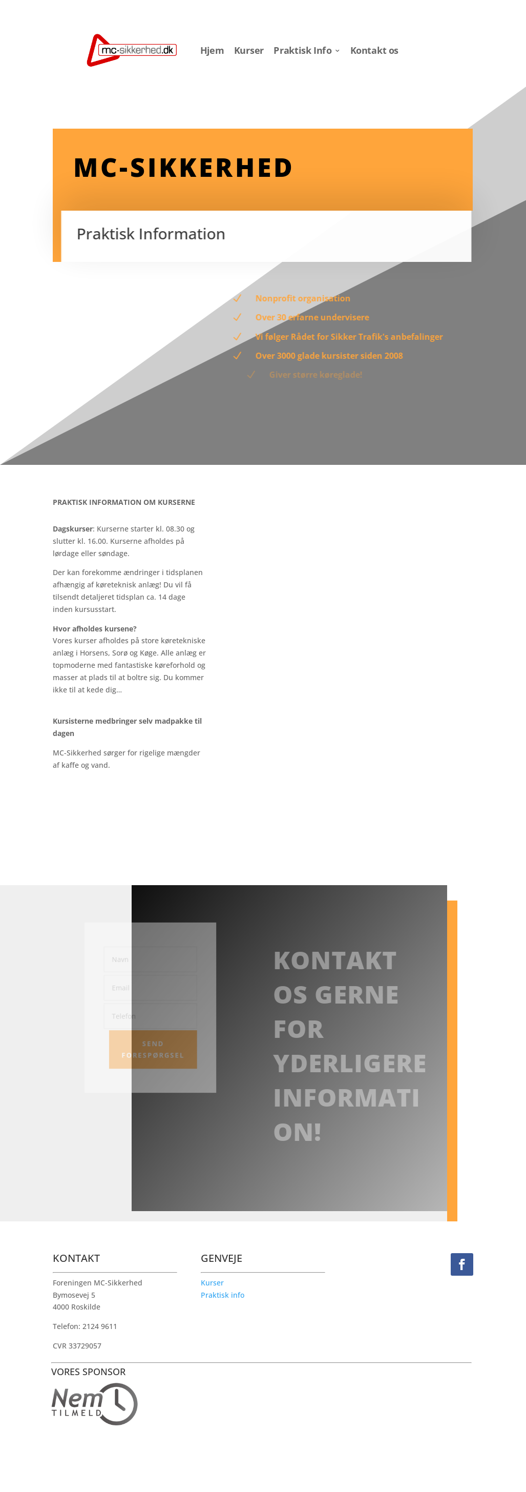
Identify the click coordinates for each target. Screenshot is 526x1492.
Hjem (212, 50)
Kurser (249, 50)
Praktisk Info (302, 50)
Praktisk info (222, 1295)
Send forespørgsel (151, 1048)
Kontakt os (374, 50)
